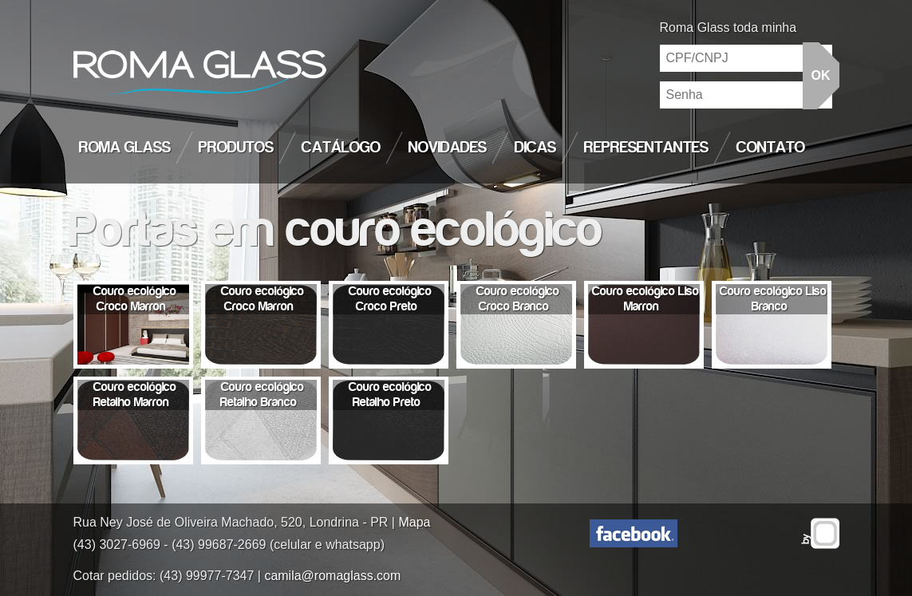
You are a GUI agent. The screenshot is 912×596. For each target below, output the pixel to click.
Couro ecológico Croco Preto (390, 299)
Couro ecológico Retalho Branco (262, 394)
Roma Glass (125, 147)
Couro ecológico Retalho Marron (135, 394)
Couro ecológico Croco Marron (134, 299)
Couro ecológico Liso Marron (645, 299)
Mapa (414, 522)
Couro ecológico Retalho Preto (390, 394)
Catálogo (341, 147)
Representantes (646, 147)
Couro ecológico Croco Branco (517, 299)
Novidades (448, 147)
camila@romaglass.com (332, 575)
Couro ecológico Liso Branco (773, 299)
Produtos (236, 147)
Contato (770, 147)
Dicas (535, 147)
